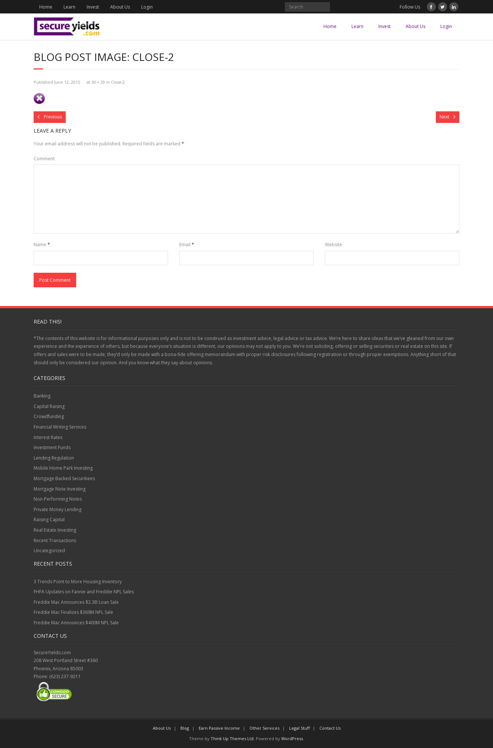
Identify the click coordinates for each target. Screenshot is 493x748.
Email (186, 244)
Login (147, 7)
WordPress (292, 738)
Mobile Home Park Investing (63, 468)
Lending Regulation (54, 458)
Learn (69, 7)
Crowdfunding (49, 416)
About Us (120, 7)
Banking (42, 396)
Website (333, 244)
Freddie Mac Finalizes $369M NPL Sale (73, 612)
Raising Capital (49, 519)
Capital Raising (49, 406)
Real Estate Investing (55, 530)
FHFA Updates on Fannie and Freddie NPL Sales (84, 591)
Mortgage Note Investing (60, 489)
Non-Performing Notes (58, 499)
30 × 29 (98, 82)
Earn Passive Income (219, 728)
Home (45, 7)
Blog (184, 728)
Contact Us (330, 728)
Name (42, 244)
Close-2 (118, 82)
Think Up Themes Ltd (232, 738)
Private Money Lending (57, 509)
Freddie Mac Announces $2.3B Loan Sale (76, 602)
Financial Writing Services (60, 427)
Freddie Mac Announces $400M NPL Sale (76, 622)
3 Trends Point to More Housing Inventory (78, 581)
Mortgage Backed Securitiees (64, 478)
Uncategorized (49, 550)
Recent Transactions (55, 540)
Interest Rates (48, 437)
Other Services (264, 728)
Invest (93, 7)
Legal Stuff (299, 728)
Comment (44, 158)
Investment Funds (52, 447)
